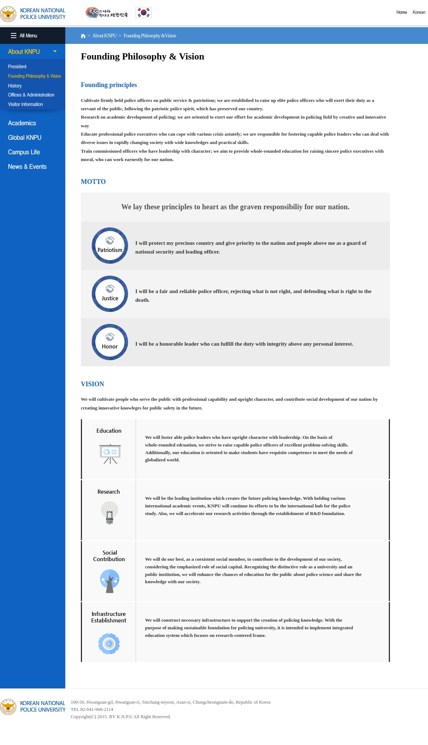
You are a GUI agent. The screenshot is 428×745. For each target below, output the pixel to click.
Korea (420, 12)
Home (403, 12)
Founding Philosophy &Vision (32, 76)
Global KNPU (32, 137)
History (32, 86)
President (32, 67)
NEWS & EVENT (32, 166)
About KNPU (32, 51)
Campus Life (32, 152)
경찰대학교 (32, 707)
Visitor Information (32, 105)
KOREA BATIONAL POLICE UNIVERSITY (32, 14)
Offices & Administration (32, 95)
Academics (32, 123)
